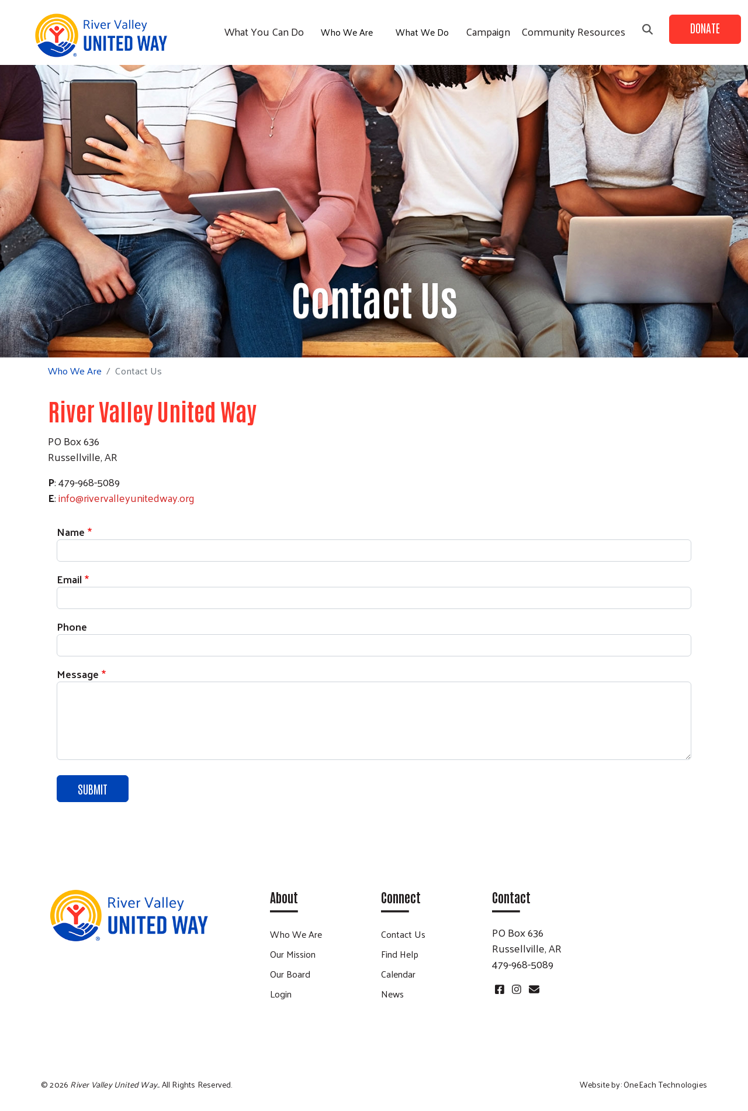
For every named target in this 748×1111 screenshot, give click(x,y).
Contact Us (403, 934)
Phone (72, 626)
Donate (705, 27)
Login (281, 993)
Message (78, 674)
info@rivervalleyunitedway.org (126, 497)
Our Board (290, 973)
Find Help (399, 953)
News (392, 993)
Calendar (398, 973)
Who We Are (347, 31)
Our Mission (293, 953)
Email (69, 579)
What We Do (422, 31)
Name (71, 531)
